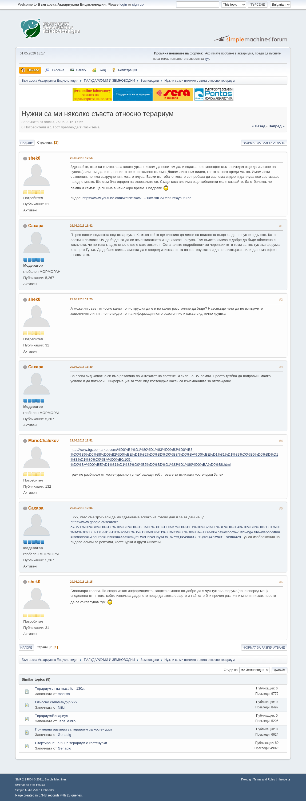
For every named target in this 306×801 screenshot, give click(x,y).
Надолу (26, 142)
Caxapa (35, 225)
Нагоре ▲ (284, 779)
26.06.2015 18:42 (81, 225)
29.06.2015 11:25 (81, 299)
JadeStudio (67, 721)
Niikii (61, 707)
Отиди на (231, 670)
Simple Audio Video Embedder (34, 790)
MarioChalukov (43, 440)
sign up (138, 4)
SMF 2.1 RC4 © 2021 (29, 779)
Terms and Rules (264, 779)
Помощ (246, 779)
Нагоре (26, 647)
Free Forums (37, 784)
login (123, 4)
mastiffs (64, 694)
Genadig (64, 735)
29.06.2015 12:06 (81, 508)
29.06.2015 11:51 (81, 440)
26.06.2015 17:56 (81, 158)
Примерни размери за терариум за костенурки (73, 729)
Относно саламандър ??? (56, 702)
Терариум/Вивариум (51, 716)
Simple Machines (55, 779)
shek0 (34, 158)
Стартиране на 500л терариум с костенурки (71, 743)
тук (207, 59)
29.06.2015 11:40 (81, 366)
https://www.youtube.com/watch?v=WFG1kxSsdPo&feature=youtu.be (137, 198)
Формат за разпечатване (264, 142)
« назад (258, 126)
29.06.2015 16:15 (81, 581)
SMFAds (20, 784)
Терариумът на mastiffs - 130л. (60, 688)
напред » (276, 126)
